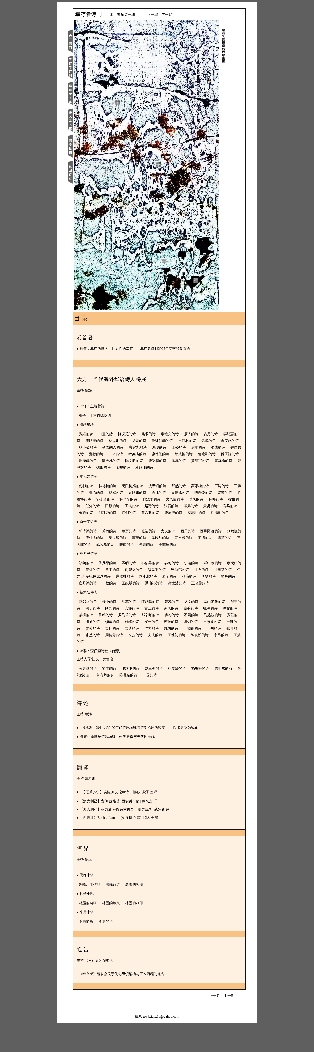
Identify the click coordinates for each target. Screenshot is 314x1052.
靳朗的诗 (95, 583)
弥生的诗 (141, 513)
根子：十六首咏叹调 (104, 415)
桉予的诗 (118, 628)
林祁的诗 (122, 513)
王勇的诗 (106, 499)
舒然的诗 (188, 492)
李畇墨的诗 (120, 441)
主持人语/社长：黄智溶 (104, 686)
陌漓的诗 (95, 558)
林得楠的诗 (117, 492)
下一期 (176, 15)
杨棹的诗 (145, 499)
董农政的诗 (97, 526)
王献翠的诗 (199, 603)
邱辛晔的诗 (199, 642)
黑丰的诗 (102, 635)
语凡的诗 (188, 499)
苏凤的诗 (200, 635)
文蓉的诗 (177, 655)
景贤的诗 (134, 519)
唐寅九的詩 (184, 447)
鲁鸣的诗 (154, 642)
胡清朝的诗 (167, 526)
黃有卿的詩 (134, 702)
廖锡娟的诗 (104, 590)
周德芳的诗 (218, 662)
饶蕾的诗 (177, 648)
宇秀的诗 (181, 668)
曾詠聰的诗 (104, 467)
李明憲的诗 (97, 441)
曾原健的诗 (120, 526)
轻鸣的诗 (220, 642)
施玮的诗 (197, 648)
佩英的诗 (115, 558)
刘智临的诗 (166, 590)
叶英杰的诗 (205, 454)
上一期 (162, 15)
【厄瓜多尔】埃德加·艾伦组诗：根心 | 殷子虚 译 (129, 819)
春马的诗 (154, 519)
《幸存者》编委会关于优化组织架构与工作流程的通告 (131, 1001)
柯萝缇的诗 (186, 695)
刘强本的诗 (97, 628)
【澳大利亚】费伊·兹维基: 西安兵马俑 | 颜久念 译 (128, 828)
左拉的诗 (95, 668)
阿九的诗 (141, 635)
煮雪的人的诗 (159, 447)
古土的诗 (180, 635)
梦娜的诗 (125, 590)
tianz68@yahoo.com (164, 1043)
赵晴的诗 (220, 513)
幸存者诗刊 (79, 67)
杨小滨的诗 (134, 447)
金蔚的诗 (174, 519)
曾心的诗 (125, 499)
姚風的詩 (214, 467)
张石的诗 (95, 519)
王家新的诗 (136, 655)
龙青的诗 (165, 441)
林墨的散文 (120, 930)
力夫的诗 (177, 544)
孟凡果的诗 (117, 583)
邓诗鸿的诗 (97, 544)
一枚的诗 (177, 603)
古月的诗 (220, 434)
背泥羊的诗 (200, 506)
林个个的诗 (177, 506)
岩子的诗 (221, 596)
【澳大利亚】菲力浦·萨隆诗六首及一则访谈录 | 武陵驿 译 (134, 836)
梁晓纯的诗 (193, 551)
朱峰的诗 (200, 558)
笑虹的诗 (197, 655)
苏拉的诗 (95, 655)
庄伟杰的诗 (127, 551)
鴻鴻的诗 (205, 447)
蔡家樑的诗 (209, 492)
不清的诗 (95, 648)
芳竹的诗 (118, 544)
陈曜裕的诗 (157, 702)
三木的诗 (184, 454)
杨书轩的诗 (209, 695)
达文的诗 (200, 628)
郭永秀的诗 (154, 506)
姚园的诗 (115, 662)
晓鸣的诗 (95, 642)
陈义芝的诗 (136, 434)
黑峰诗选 (122, 911)
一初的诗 (158, 662)
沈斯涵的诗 (167, 492)
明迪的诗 (158, 648)
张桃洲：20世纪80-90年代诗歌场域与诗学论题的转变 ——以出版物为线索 (149, 754)
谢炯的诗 (115, 655)
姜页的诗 (138, 544)
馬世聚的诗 (150, 551)
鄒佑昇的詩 (159, 583)
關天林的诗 (200, 461)
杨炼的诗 (134, 603)
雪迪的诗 (216, 655)
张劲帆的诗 (104, 551)
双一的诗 (216, 648)
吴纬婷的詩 (111, 702)
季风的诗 (102, 513)
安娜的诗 (161, 635)
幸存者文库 (79, 94)
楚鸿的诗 (181, 628)
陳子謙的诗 (154, 461)
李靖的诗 (200, 583)
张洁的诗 (158, 544)
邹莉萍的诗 (195, 519)
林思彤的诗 (143, 441)
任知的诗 (161, 513)
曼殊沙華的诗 (188, 441)
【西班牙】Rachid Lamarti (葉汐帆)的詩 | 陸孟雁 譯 (128, 844)
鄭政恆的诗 (107, 461)
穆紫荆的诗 (189, 590)
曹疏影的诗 (131, 461)
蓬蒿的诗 (125, 467)
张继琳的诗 (140, 695)
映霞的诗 (181, 558)
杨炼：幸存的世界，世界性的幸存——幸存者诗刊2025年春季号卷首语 (144, 348)
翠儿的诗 (115, 519)
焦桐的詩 (158, 434)
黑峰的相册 (143, 911)
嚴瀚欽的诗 (193, 467)
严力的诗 (95, 662)
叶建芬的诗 (111, 596)
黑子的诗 (122, 635)
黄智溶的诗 (97, 695)
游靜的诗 (164, 454)
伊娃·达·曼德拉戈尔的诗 (144, 596)
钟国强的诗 (143, 454)
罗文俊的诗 (216, 551)
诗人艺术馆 (79, 120)
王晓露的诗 (127, 610)
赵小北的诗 (200, 596)
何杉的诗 (95, 492)
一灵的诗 (179, 702)
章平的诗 (145, 590)
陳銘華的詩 (159, 628)
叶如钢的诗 (136, 662)
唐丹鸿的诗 (156, 603)
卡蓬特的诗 (131, 506)
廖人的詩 (200, 434)
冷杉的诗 (115, 642)
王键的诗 (158, 655)
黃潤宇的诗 (147, 467)
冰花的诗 (138, 628)
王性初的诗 (136, 668)
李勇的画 (95, 948)
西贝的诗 (197, 544)
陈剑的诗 (216, 519)
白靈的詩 (115, 434)
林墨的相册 (143, 930)
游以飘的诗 (166, 499)
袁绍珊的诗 (111, 474)
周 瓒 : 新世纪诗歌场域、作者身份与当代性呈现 (126, 763)
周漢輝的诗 (177, 461)
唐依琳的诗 (177, 596)
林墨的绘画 (97, 930)
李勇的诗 (115, 948)
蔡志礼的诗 (143, 526)
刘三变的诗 (163, 695)
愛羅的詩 (95, 434)
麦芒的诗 (138, 648)
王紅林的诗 (213, 441)
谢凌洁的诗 (104, 610)
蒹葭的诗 (171, 551)
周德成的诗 (209, 499)
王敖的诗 (200, 668)
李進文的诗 (179, 434)
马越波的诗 (117, 648)
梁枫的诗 (134, 642)
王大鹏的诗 (136, 558)
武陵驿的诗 (159, 558)
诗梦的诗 (109, 506)
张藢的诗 (95, 603)
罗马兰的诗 (176, 642)
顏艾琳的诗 (111, 447)
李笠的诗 (115, 603)
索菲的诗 (220, 635)
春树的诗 (181, 583)
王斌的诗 (200, 513)
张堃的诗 (197, 662)
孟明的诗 (138, 583)
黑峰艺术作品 (99, 911)
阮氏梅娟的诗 (141, 492)
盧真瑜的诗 (170, 467)
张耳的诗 (177, 662)
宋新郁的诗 (213, 590)
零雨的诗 (118, 695)
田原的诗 (180, 513)
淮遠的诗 (122, 454)
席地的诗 (102, 454)
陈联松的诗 (159, 668)
